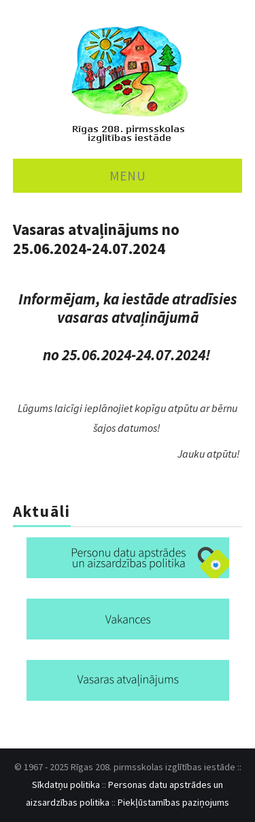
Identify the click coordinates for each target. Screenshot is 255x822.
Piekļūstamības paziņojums (173, 802)
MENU (127, 176)
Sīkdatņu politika (66, 784)
